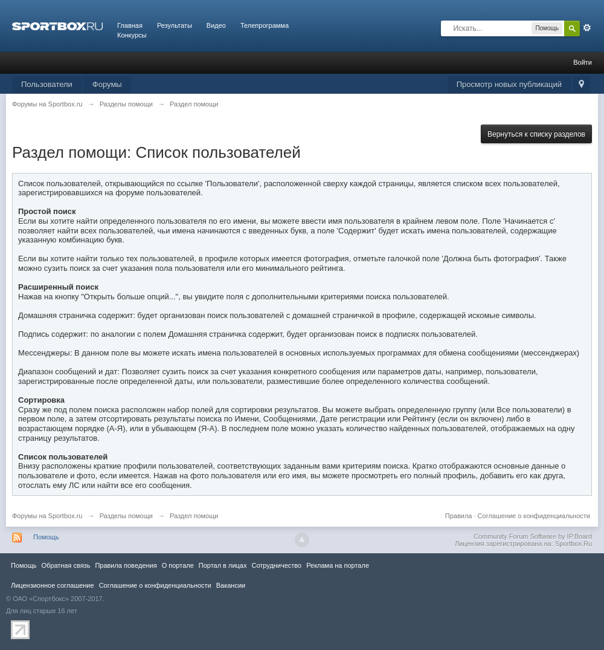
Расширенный (587, 28)
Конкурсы (131, 35)
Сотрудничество (276, 565)
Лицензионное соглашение (52, 585)
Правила (458, 515)
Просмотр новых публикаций (509, 84)
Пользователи (46, 84)
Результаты (174, 25)
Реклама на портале (337, 565)
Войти (582, 62)
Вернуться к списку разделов (536, 134)
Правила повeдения (125, 565)
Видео (216, 25)
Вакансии (230, 585)
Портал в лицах (223, 565)
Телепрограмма (264, 25)
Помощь (46, 537)
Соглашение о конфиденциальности (534, 515)
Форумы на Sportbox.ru (47, 515)
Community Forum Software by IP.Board (533, 536)
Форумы (107, 84)
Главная (130, 25)
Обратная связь (65, 565)
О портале (178, 565)
